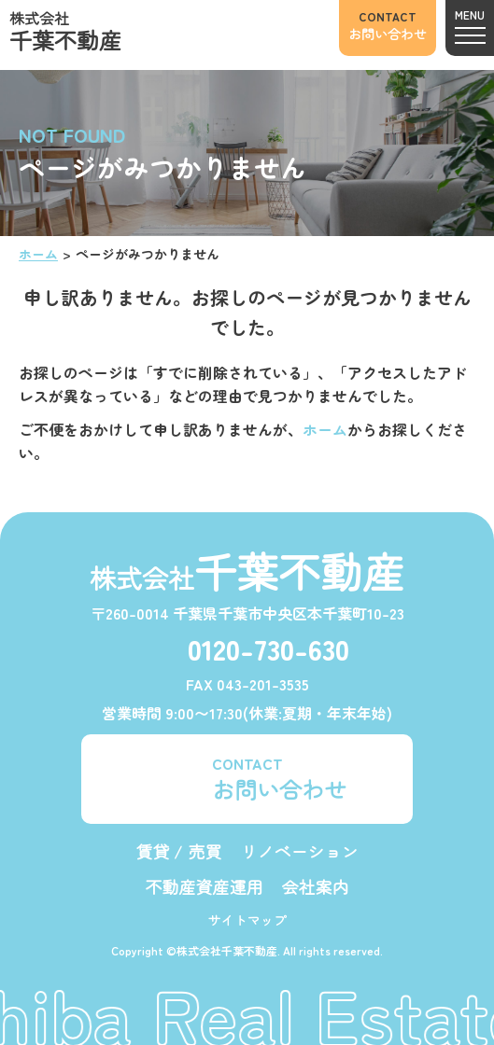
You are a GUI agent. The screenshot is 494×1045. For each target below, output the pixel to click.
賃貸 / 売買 (179, 851)
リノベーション (300, 851)
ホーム (38, 253)
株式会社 (65, 31)
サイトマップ (247, 920)
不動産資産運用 (204, 886)
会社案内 (315, 886)
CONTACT (279, 778)
